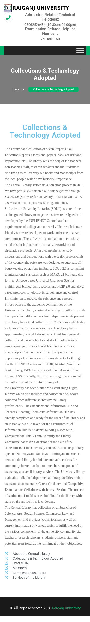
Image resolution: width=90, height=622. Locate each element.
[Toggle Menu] (80, 50)
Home (18, 89)
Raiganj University (66, 608)
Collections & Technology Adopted (53, 89)
